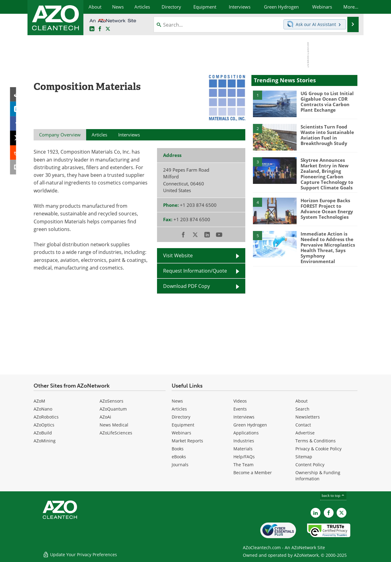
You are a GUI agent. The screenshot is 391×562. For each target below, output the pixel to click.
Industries (243, 441)
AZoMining (45, 441)
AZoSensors (111, 401)
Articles (179, 409)
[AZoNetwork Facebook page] (99, 29)
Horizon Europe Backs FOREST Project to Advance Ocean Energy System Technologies (327, 208)
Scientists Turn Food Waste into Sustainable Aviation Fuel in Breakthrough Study (327, 135)
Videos (240, 401)
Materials (243, 449)
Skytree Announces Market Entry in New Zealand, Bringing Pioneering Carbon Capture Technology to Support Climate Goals (327, 174)
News (177, 401)
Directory (181, 417)
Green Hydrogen (250, 425)
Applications (246, 433)
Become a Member (252, 472)
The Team (243, 464)
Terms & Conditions (315, 441)
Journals (180, 464)
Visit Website (178, 255)
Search (302, 409)
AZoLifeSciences (116, 433)
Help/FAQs (244, 457)
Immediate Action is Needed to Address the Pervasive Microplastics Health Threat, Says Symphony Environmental (328, 247)
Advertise (305, 433)
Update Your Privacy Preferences (80, 554)
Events (240, 409)
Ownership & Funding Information (317, 476)
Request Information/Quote (195, 270)
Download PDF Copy (186, 286)
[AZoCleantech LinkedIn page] (92, 29)
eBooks (179, 457)
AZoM (39, 401)
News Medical (114, 425)
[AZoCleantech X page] (341, 513)
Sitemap (303, 457)
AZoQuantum (113, 409)
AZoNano (43, 409)
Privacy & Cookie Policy (318, 449)
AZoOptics (44, 425)
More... (350, 7)
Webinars (181, 433)
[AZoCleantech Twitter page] (107, 29)
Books (178, 449)
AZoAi (105, 417)
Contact (303, 425)
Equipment (183, 425)
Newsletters (307, 417)
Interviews (243, 417)
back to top (333, 495)
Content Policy (309, 464)
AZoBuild (43, 433)
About (301, 401)
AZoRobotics (46, 417)
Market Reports (187, 441)
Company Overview (60, 135)
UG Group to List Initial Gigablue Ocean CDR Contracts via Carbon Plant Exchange (327, 101)
